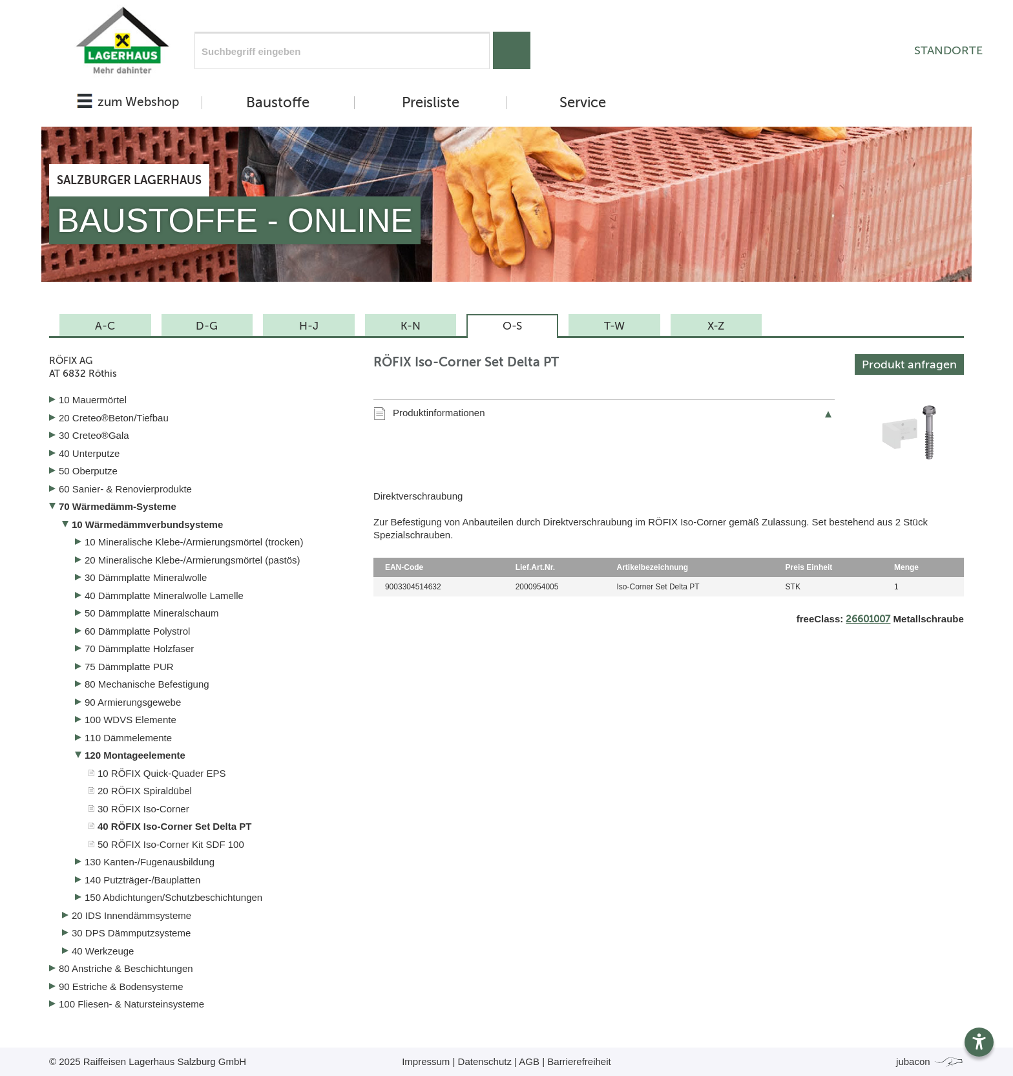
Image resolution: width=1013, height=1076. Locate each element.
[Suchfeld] (342, 50)
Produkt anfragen (909, 364)
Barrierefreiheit (579, 1061)
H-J (309, 325)
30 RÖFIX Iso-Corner (143, 808)
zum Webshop (138, 101)
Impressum (426, 1061)
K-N (411, 325)
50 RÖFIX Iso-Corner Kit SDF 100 (171, 844)
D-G (207, 325)
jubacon (930, 1061)
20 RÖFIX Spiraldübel (145, 790)
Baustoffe (277, 102)
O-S (512, 325)
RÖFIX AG (201, 367)
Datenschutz (485, 1061)
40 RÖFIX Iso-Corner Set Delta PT (174, 826)
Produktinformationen (439, 412)
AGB (529, 1061)
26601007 (868, 619)
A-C (105, 325)
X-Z (715, 325)
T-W (614, 325)
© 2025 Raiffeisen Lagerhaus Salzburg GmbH (147, 1061)
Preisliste (430, 102)
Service (582, 102)
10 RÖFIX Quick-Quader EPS (161, 773)
